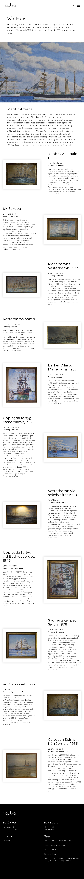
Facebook (6, 841)
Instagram (6, 843)
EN (72, 5)
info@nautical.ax (50, 829)
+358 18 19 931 (49, 827)
